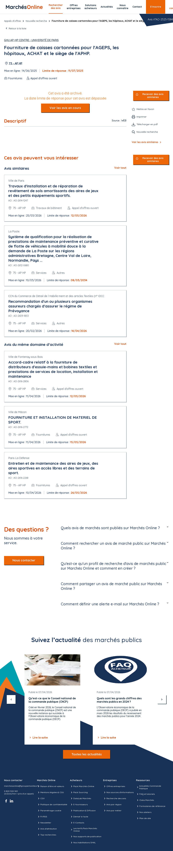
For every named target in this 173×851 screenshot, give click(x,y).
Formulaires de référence (150, 806)
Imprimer (141, 116)
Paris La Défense (18, 458)
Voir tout (120, 167)
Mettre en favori (145, 109)
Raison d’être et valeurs (50, 786)
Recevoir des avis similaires (152, 96)
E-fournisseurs (79, 804)
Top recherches (46, 835)
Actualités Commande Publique (148, 787)
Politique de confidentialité (52, 804)
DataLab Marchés (80, 798)
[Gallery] (86, 699)
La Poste (13, 231)
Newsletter (44, 822)
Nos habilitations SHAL (83, 842)
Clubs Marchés (145, 800)
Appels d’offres (12, 20)
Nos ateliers (143, 812)
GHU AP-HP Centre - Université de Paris (31, 40)
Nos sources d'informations (118, 792)
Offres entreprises (73, 7)
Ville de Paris (16, 180)
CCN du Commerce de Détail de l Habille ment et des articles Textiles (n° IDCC (56, 296)
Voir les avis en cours (65, 108)
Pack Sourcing (79, 792)
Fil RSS (42, 816)
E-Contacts (77, 822)
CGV (41, 798)
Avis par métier (112, 810)
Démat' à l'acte (79, 816)
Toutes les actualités (86, 754)
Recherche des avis (114, 798)
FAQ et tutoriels (145, 794)
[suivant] (161, 699)
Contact (137, 6)
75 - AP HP (15, 63)
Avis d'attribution (47, 828)
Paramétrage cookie (49, 810)
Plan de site (143, 818)
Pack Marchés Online (82, 786)
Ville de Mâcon (17, 412)
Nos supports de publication (85, 836)
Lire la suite (38, 737)
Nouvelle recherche (36, 20)
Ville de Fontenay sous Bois (25, 356)
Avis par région (112, 804)
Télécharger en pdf (147, 124)
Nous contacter (24, 560)
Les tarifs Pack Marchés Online (83, 829)
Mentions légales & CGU (50, 792)
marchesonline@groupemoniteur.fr (21, 786)
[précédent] (11, 699)
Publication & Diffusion (83, 810)
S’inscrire (155, 6)
